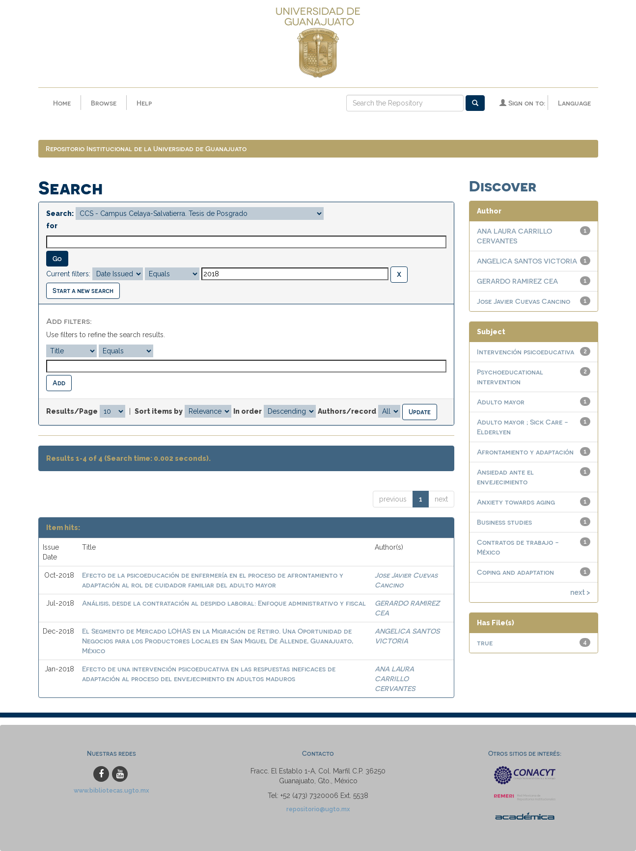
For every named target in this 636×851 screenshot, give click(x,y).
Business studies (504, 522)
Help (144, 103)
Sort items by (159, 411)
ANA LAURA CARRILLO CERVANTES (395, 678)
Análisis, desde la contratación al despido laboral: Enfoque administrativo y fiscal (224, 603)
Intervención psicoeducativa (525, 351)
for (51, 226)
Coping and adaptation (515, 572)
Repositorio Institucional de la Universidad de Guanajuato (146, 148)
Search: (60, 213)
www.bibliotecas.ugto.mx (111, 790)
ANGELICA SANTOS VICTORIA (527, 261)
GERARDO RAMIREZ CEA (517, 281)
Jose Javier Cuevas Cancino (523, 301)
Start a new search (83, 290)
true (485, 642)
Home (62, 103)
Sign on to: (522, 103)
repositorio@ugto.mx (318, 809)
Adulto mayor (501, 402)
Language (574, 103)
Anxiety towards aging (516, 502)
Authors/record (347, 411)
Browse (103, 103)
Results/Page (72, 411)
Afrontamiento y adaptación (525, 452)
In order (247, 411)
